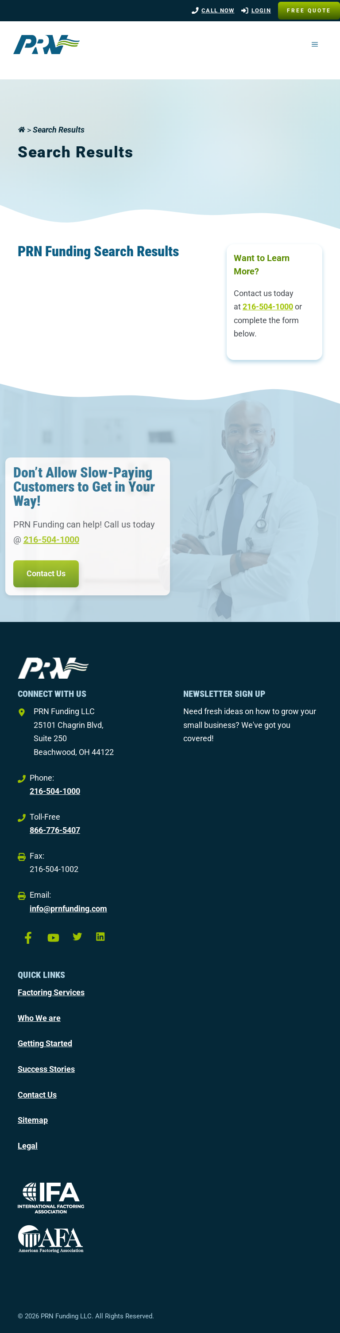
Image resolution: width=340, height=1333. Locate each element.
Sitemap (33, 1120)
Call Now (217, 10)
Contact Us (46, 573)
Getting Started (45, 1043)
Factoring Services (51, 992)
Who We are (39, 1018)
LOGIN (261, 10)
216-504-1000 (268, 306)
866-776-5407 (55, 830)
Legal (28, 1145)
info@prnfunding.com (68, 908)
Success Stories (46, 1069)
